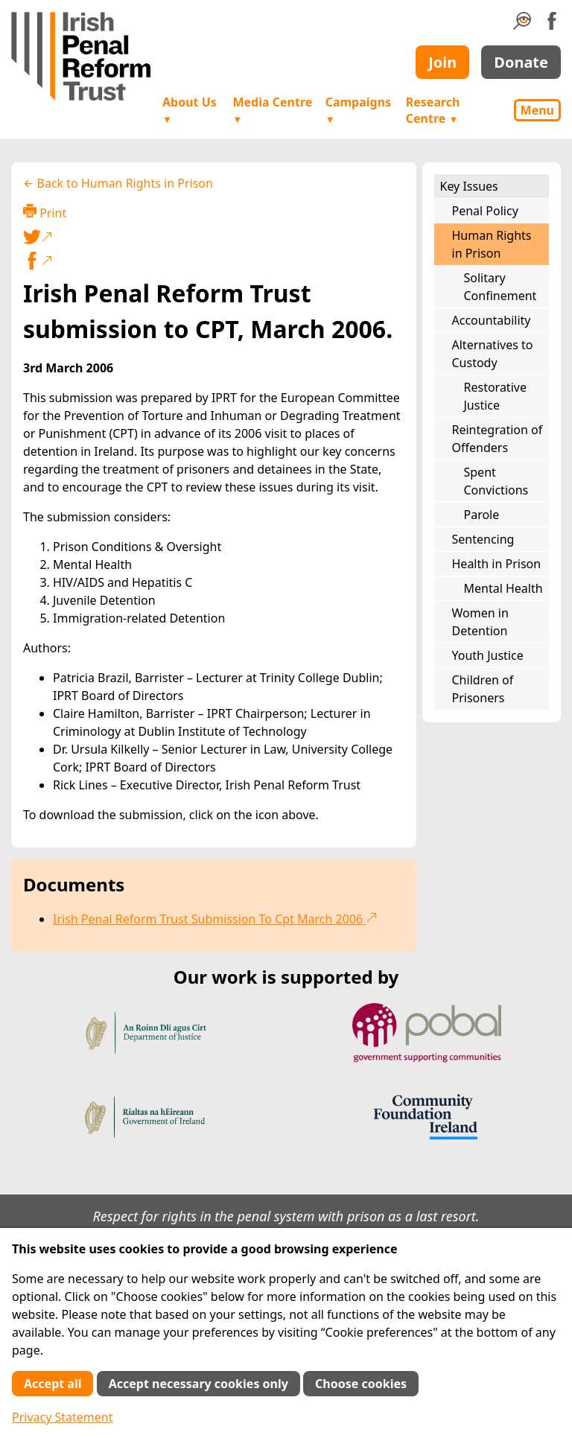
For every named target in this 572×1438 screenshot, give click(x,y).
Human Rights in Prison (492, 244)
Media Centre (272, 110)
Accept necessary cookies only (198, 1383)
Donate (521, 62)
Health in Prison (496, 564)
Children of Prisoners (483, 689)
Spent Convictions (496, 481)
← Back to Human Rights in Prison (118, 183)
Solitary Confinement (500, 287)
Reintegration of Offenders (497, 438)
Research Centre (433, 110)
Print (44, 212)
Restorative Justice (495, 396)
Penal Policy (485, 211)
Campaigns (358, 110)
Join (442, 62)
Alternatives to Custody (492, 354)
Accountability (491, 320)
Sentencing (483, 539)
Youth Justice (488, 655)
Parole (482, 514)
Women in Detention (480, 622)
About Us (189, 110)
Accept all (52, 1383)
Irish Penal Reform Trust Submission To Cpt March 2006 (215, 919)
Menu (537, 110)
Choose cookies (361, 1383)
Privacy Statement (62, 1417)
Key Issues (469, 186)
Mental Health (503, 588)
